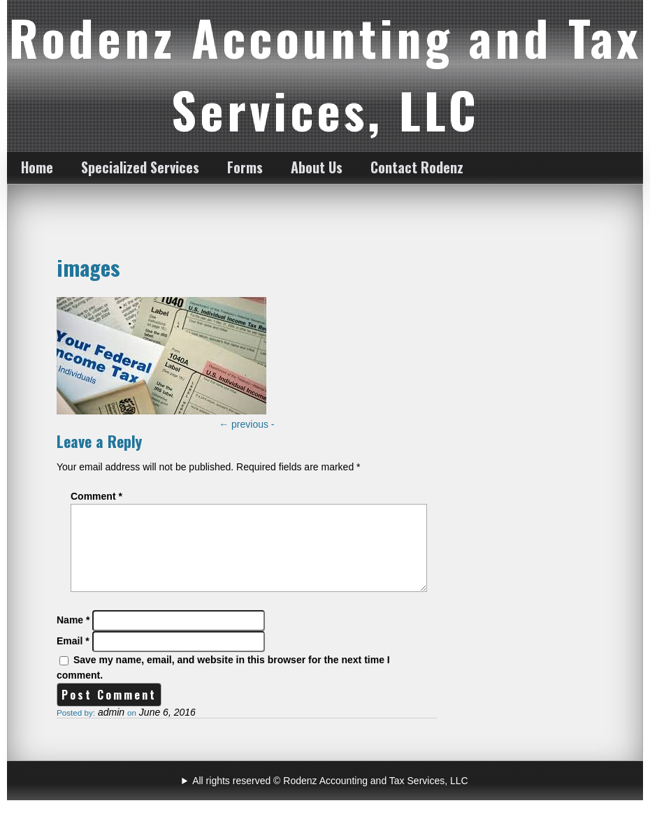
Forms (245, 167)
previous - (246, 424)
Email (73, 657)
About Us (316, 167)
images (88, 267)
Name (73, 636)
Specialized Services (140, 167)
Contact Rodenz (416, 167)
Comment (96, 496)
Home (37, 167)
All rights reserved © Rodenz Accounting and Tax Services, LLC (330, 797)
